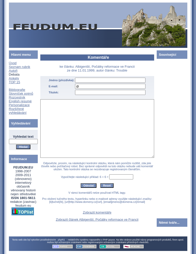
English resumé (20, 101)
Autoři (13, 71)
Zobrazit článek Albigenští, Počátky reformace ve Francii (97, 219)
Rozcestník (17, 97)
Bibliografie (17, 90)
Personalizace (19, 105)
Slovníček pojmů (21, 93)
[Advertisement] (172, 137)
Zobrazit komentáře (97, 212)
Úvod (13, 63)
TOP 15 (14, 82)
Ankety (14, 78)
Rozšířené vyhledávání (18, 111)
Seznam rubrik (19, 67)
